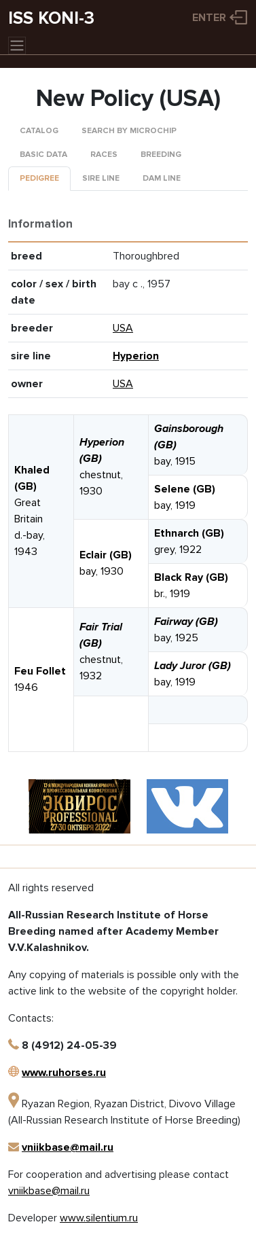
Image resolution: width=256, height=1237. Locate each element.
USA (123, 328)
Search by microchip (129, 131)
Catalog (39, 131)
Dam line (162, 178)
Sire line (101, 178)
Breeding (161, 154)
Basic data (43, 154)
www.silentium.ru (99, 1218)
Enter (209, 17)
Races (103, 154)
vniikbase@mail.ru (67, 1147)
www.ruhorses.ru (64, 1072)
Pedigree (39, 178)
